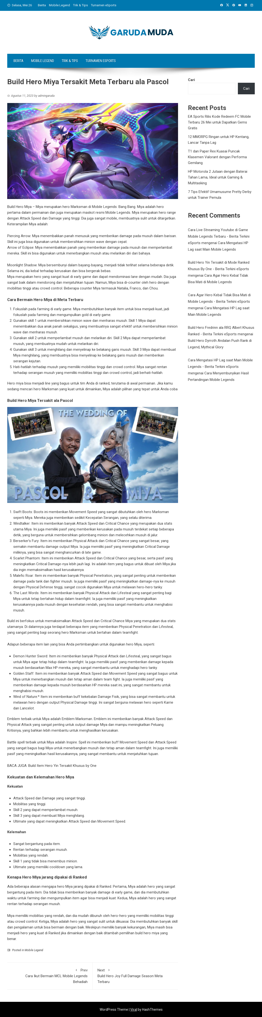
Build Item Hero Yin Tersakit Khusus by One (62, 765)
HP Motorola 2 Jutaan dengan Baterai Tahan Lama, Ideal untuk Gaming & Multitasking (217, 177)
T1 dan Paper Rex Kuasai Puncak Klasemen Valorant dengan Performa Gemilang (217, 157)
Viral (133, 1009)
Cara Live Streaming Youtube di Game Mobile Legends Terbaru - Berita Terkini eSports (218, 236)
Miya (11, 916)
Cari (191, 80)
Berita (42, 5)
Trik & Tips (80, 5)
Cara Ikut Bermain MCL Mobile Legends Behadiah (50, 975)
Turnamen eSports (103, 5)
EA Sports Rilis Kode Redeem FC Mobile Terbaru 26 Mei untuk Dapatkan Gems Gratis (219, 122)
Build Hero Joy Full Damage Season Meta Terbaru (135, 975)
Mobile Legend (59, 5)
